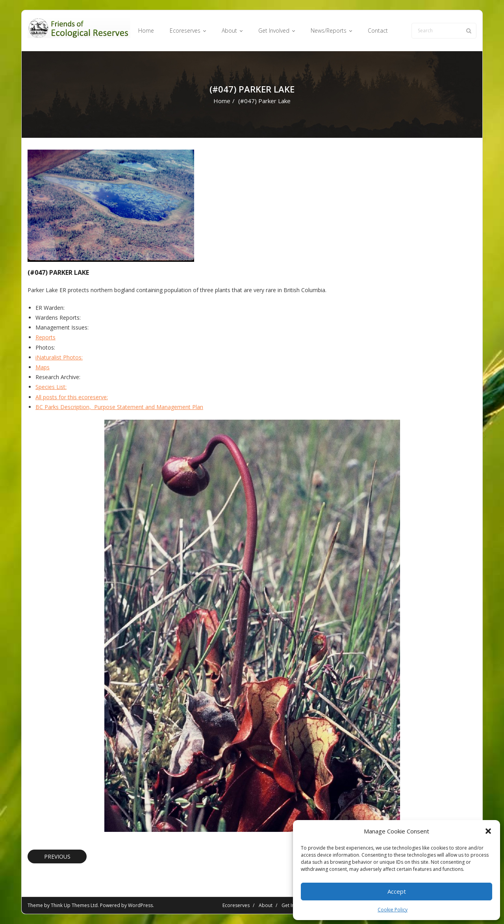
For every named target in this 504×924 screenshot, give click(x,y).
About (265, 905)
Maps (42, 367)
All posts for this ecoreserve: (71, 397)
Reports (45, 337)
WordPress (140, 905)
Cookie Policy (393, 909)
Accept (396, 891)
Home (221, 101)
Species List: (51, 387)
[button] (488, 831)
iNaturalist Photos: (59, 357)
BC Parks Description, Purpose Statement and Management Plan (119, 407)
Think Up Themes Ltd (74, 905)
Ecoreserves (236, 905)
